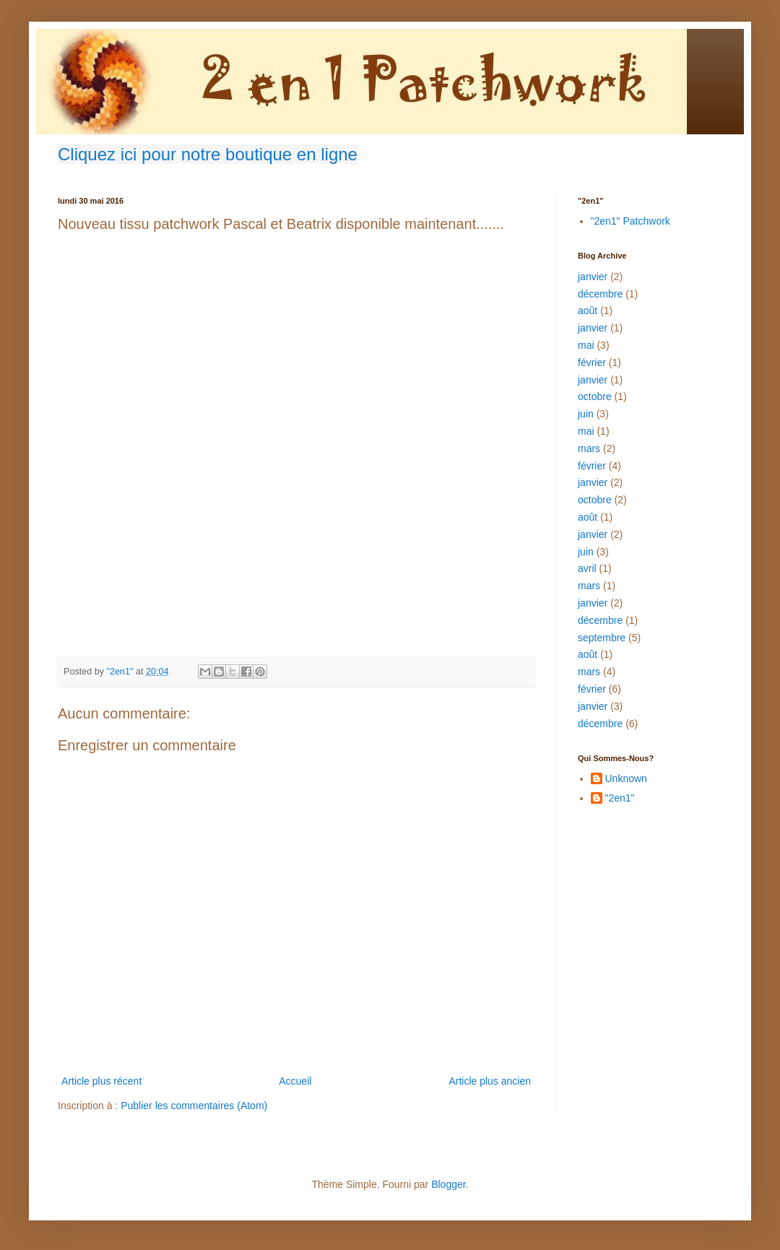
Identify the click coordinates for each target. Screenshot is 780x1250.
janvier (592, 276)
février (592, 362)
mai (586, 345)
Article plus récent (101, 1081)
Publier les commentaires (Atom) (194, 1105)
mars (589, 448)
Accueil (295, 1081)
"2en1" (620, 798)
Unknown (626, 778)
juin (586, 414)
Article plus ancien (489, 1081)
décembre (600, 294)
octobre (595, 396)
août (587, 310)
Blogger (448, 1184)
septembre (601, 637)
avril (587, 568)
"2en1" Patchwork (630, 221)
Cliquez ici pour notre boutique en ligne (208, 154)
